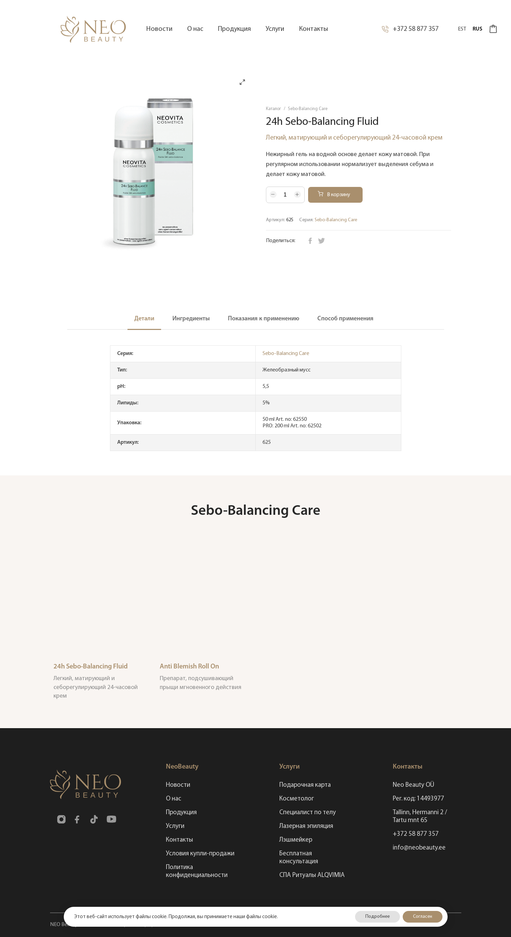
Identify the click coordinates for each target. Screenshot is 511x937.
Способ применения (345, 319)
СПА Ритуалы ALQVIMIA (312, 875)
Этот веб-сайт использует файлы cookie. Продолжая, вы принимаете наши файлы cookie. (176, 917)
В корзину (334, 194)
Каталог (273, 109)
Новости (178, 785)
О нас (173, 799)
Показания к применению (263, 319)
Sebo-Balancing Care (308, 109)
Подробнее (377, 916)
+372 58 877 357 (410, 29)
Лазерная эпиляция (306, 826)
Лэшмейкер (295, 840)
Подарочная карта (305, 785)
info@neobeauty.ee (419, 848)
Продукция (181, 812)
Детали (144, 319)
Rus (477, 29)
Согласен (422, 916)
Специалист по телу (307, 812)
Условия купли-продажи (200, 854)
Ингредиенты (191, 319)
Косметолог (296, 799)
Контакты (179, 840)
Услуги (175, 826)
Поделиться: (280, 241)
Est (462, 29)
